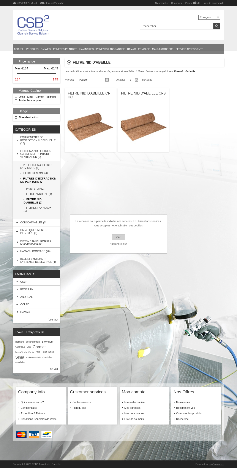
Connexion (177, 3)
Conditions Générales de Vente (39, 419)
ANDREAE (26, 296)
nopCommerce (216, 464)
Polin (37, 352)
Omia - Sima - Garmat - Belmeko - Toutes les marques (38, 98)
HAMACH (26, 312)
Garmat (39, 347)
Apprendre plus (118, 243)
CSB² (23, 281)
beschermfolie (33, 341)
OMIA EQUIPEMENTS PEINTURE (59, 49)
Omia (31, 352)
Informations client (134, 402)
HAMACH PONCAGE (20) (35, 251)
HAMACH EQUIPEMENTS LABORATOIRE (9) (35, 242)
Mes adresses (132, 407)
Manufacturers (163, 49)
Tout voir (53, 368)
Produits (32, 49)
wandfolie (20, 362)
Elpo (29, 347)
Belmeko (19, 341)
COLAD (24, 304)
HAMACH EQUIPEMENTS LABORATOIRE (102, 49)
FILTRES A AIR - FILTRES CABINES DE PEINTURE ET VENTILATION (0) (37, 154)
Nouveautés (183, 402)
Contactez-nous (82, 402)
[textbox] (176, 26)
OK (118, 237)
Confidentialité (29, 407)
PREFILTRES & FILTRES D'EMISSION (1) (36, 166)
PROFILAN (26, 289)
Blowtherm (48, 341)
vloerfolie (47, 357)
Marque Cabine (30, 90)
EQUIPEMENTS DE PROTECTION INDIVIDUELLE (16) (38, 140)
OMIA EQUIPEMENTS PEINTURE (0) (33, 232)
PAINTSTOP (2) (35, 188)
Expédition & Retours (33, 413)
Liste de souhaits (134, 419)
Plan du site (79, 407)
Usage (23, 111)
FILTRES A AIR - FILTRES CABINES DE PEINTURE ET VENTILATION (105, 71)
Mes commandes (134, 413)
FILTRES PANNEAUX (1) (37, 209)
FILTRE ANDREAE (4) (39, 194)
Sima (19, 357)
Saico (51, 352)
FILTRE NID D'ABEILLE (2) (33, 201)
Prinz (44, 352)
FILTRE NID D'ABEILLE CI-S (143, 93)
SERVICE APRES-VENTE (189, 49)
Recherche (182, 419)
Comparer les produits (189, 413)
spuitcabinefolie (33, 357)
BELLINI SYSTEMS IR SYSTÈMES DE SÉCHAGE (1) (38, 260)
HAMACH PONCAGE (138, 49)
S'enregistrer (162, 3)
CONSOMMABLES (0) (33, 222)
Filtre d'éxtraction (28, 117)
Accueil (19, 49)
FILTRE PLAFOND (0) (35, 173)
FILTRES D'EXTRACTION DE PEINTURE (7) (38, 180)
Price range (27, 61)
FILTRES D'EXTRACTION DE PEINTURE (154, 71)
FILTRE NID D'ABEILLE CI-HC (89, 95)
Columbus (20, 347)
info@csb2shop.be (54, 3)
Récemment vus (185, 407)
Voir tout (53, 319)
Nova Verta (21, 352)
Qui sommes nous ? (32, 402)
